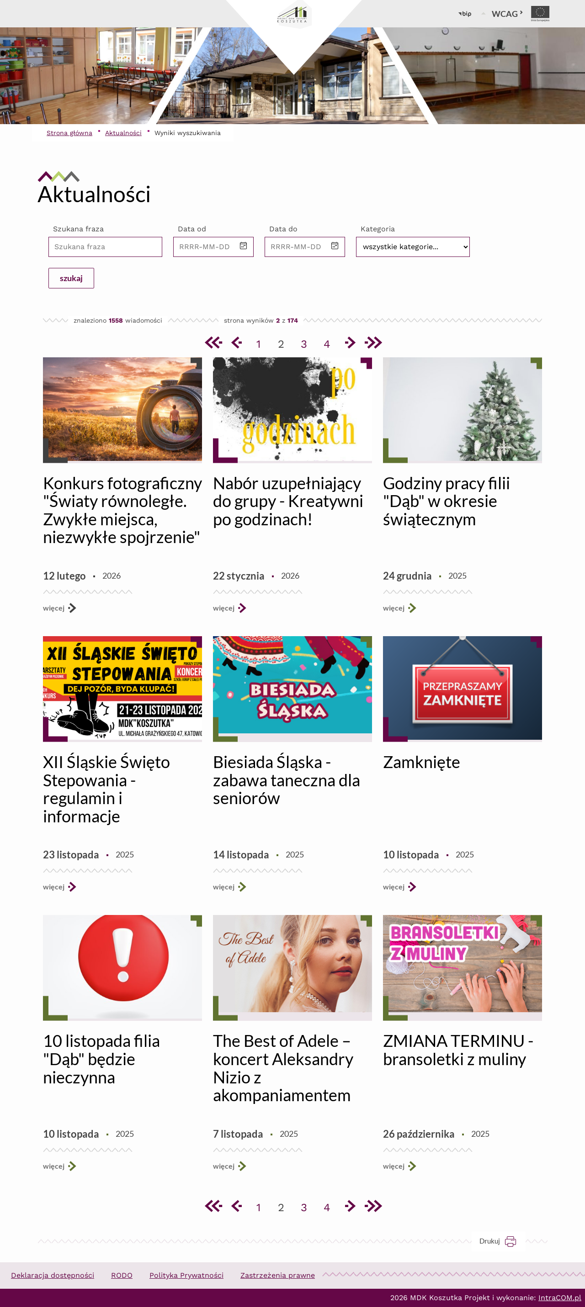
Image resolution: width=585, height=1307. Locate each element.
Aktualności (123, 132)
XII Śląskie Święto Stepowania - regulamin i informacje (106, 789)
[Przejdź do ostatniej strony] (372, 344)
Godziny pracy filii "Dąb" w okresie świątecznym (446, 501)
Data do (283, 229)
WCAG (507, 14)
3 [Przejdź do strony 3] (307, 342)
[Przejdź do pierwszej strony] (212, 344)
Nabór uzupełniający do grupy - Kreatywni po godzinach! (288, 501)
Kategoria (378, 229)
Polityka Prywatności (186, 1275)
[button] (244, 246)
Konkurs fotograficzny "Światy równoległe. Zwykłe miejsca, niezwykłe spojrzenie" (122, 510)
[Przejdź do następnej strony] (350, 344)
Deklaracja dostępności (52, 1275)
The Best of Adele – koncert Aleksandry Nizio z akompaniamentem (283, 1067)
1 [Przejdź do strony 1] (262, 342)
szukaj (71, 278)
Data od (192, 229)
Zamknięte (421, 762)
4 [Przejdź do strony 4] (330, 342)
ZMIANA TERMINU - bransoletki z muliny (458, 1049)
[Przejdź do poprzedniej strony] (235, 344)
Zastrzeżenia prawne (277, 1275)
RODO (122, 1275)
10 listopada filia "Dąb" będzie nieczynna (101, 1058)
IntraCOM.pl (559, 1297)
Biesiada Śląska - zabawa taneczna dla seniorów (286, 780)
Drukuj (502, 1241)
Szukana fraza (78, 229)
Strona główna (69, 132)
